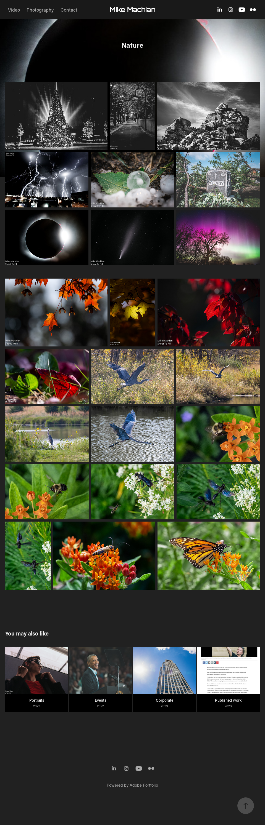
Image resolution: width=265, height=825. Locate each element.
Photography (40, 10)
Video (14, 10)
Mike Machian (133, 9)
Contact (69, 10)
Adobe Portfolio (144, 785)
